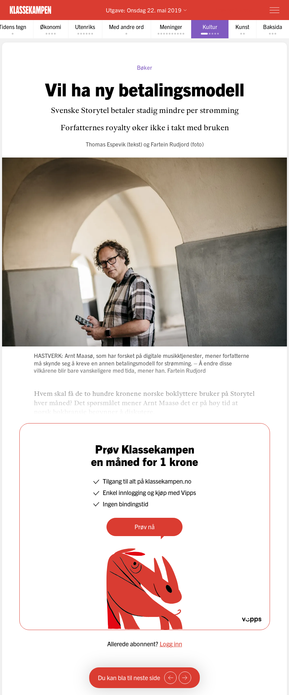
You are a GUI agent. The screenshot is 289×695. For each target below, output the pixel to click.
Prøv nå (144, 527)
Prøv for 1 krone (234, 9)
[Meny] (274, 10)
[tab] (50, 29)
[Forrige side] (170, 678)
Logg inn (171, 644)
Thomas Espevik (105, 144)
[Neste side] (185, 678)
